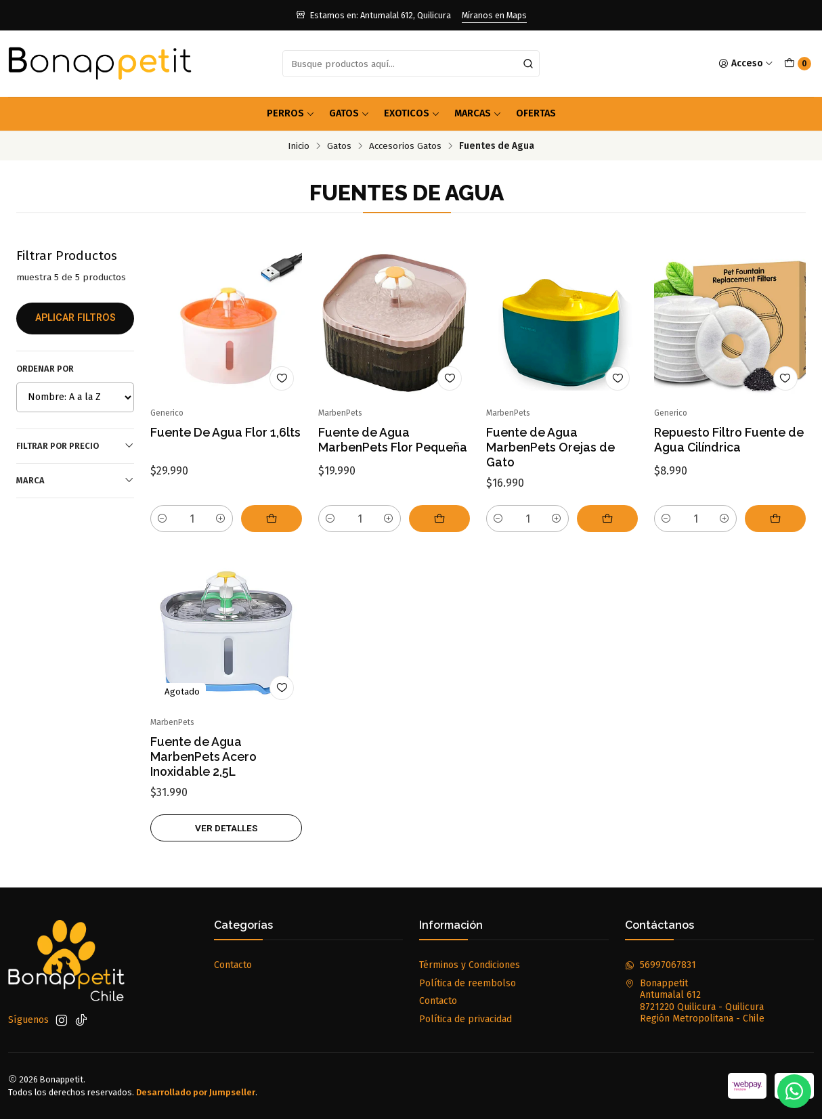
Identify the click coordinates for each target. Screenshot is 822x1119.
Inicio (298, 146)
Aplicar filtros (75, 318)
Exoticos (412, 113)
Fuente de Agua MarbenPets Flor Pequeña (392, 439)
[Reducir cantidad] (162, 518)
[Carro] (797, 63)
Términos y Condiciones (469, 965)
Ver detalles (226, 838)
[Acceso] (746, 63)
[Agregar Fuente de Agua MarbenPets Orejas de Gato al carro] (607, 518)
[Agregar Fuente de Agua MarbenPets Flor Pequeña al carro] (439, 518)
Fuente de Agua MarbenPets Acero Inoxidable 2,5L (203, 767)
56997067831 (660, 965)
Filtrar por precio (75, 445)
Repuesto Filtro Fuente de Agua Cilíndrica (729, 439)
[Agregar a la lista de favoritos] (281, 378)
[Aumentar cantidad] (220, 518)
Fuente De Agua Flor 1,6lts (225, 432)
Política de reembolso (467, 983)
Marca (75, 480)
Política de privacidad (465, 1019)
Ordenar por (45, 369)
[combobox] (411, 63)
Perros (291, 113)
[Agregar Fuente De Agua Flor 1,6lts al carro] (271, 518)
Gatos (349, 113)
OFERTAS (536, 113)
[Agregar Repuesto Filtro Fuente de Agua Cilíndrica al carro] (775, 518)
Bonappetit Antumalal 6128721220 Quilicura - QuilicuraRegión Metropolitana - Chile (694, 1001)
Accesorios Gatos (405, 146)
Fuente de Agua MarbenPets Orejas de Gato (550, 447)
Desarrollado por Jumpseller (195, 1092)
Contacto (233, 965)
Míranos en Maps (494, 15)
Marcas (478, 113)
